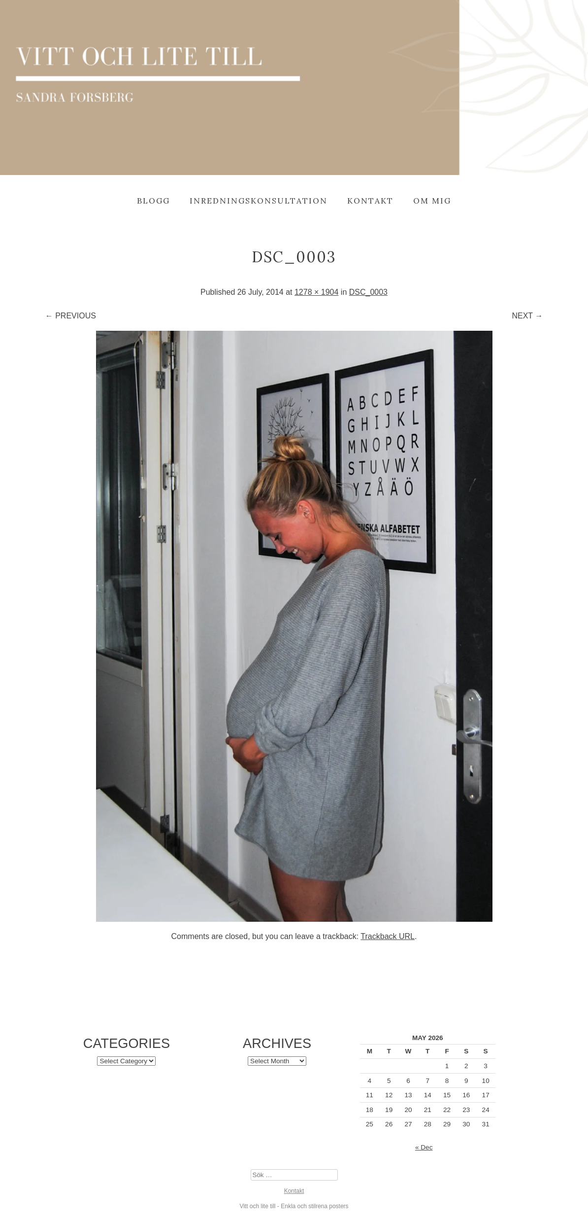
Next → (527, 316)
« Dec (424, 1147)
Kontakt (370, 201)
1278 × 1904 (316, 292)
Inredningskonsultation (258, 201)
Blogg (153, 201)
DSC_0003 (368, 292)
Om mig (432, 201)
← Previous (70, 316)
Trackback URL (387, 936)
